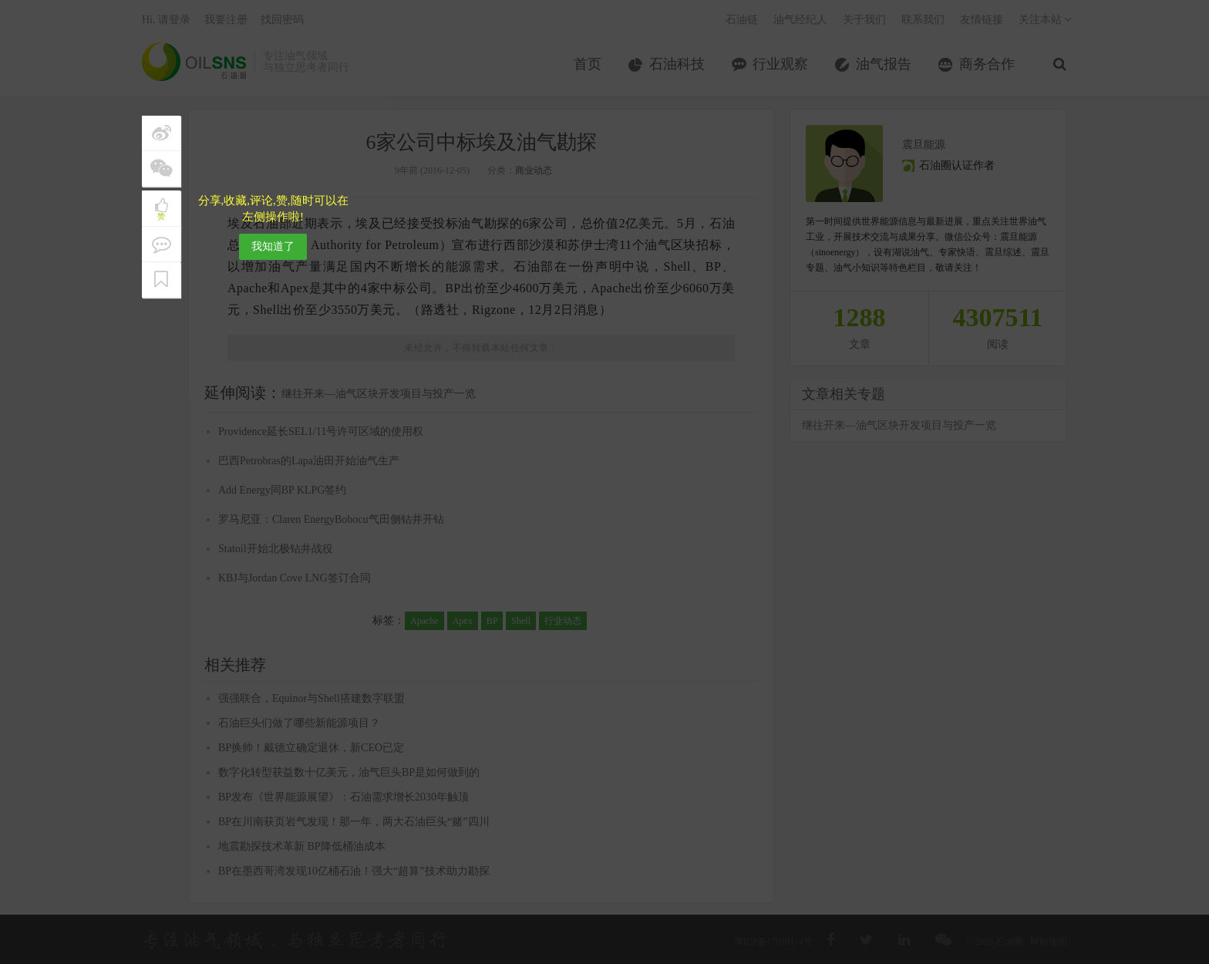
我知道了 (273, 246)
